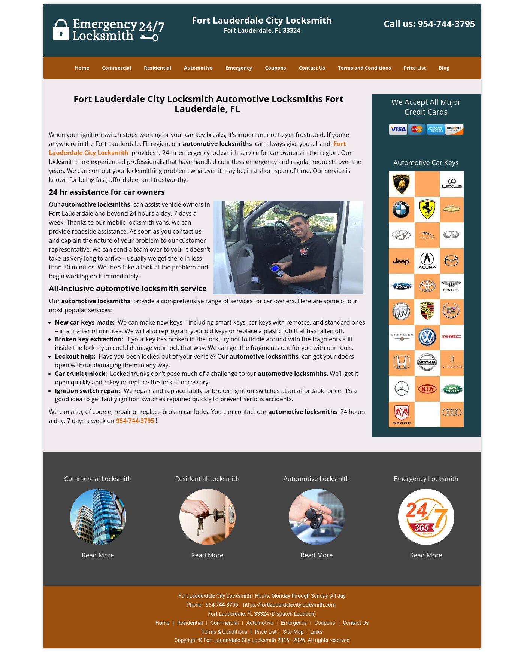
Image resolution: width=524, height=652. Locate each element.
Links (316, 632)
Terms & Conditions (224, 632)
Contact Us (312, 67)
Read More (98, 555)
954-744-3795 (446, 23)
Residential (157, 67)
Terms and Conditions (364, 67)
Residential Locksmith (207, 478)
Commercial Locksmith (97, 478)
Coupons (275, 67)
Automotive (198, 67)
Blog (444, 67)
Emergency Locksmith (426, 478)
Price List (415, 67)
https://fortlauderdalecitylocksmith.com (289, 605)
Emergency (238, 67)
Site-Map (293, 632)
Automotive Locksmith (317, 478)
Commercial (116, 67)
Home (82, 67)
